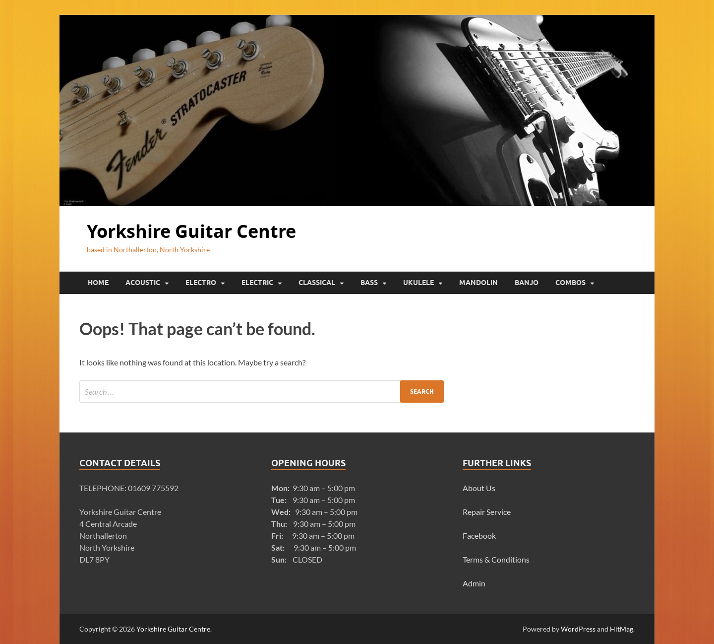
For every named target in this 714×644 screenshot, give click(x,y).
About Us (479, 488)
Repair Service (487, 511)
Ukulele (418, 282)
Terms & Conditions (496, 559)
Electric (257, 282)
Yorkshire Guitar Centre (191, 231)
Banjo (526, 282)
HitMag (621, 629)
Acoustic (142, 282)
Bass (369, 282)
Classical (316, 282)
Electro (200, 282)
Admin (474, 583)
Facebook (479, 535)
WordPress (578, 629)
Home (98, 282)
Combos (570, 282)
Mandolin (478, 282)
